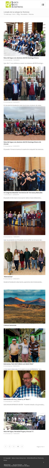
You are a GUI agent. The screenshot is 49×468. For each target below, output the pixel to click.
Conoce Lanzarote (10, 325)
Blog (18, 14)
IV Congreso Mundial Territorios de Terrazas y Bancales (23, 193)
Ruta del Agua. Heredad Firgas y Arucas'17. (19, 431)
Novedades (24, 14)
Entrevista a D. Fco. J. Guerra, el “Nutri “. (17, 399)
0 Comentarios (8, 60)
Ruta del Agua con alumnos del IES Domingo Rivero (21, 58)
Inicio (14, 14)
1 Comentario (8, 194)
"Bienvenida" (8, 277)
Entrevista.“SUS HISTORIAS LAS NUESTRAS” (19, 364)
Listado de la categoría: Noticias (16, 12)
